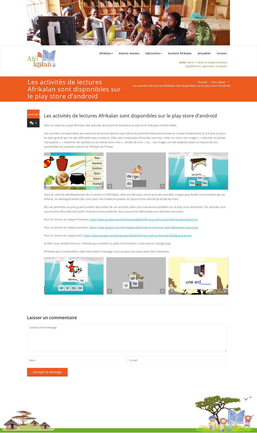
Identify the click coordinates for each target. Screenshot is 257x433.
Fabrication (153, 53)
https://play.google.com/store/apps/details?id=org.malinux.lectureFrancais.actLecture (143, 219)
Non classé (218, 82)
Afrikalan (106, 53)
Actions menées (129, 53)
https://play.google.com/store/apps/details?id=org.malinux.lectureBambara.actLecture (144, 227)
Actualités (204, 53)
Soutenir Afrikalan (180, 53)
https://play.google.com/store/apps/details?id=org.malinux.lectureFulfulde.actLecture (137, 235)
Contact (222, 53)
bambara (222, 62)
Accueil (202, 82)
